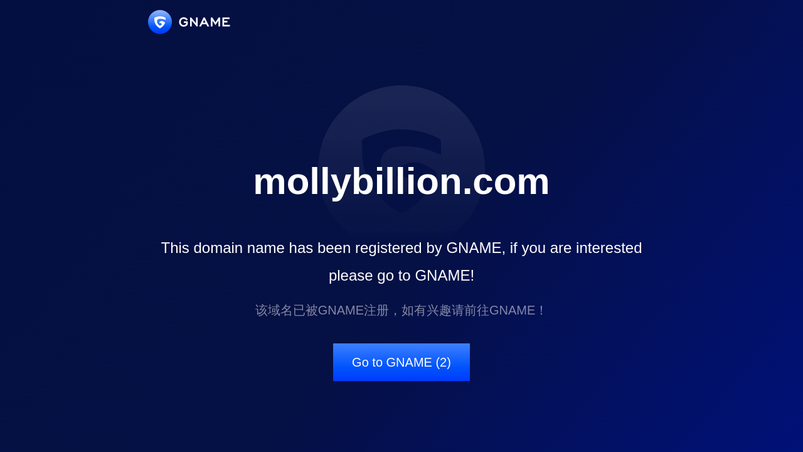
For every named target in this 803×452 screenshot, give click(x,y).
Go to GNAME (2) (401, 362)
